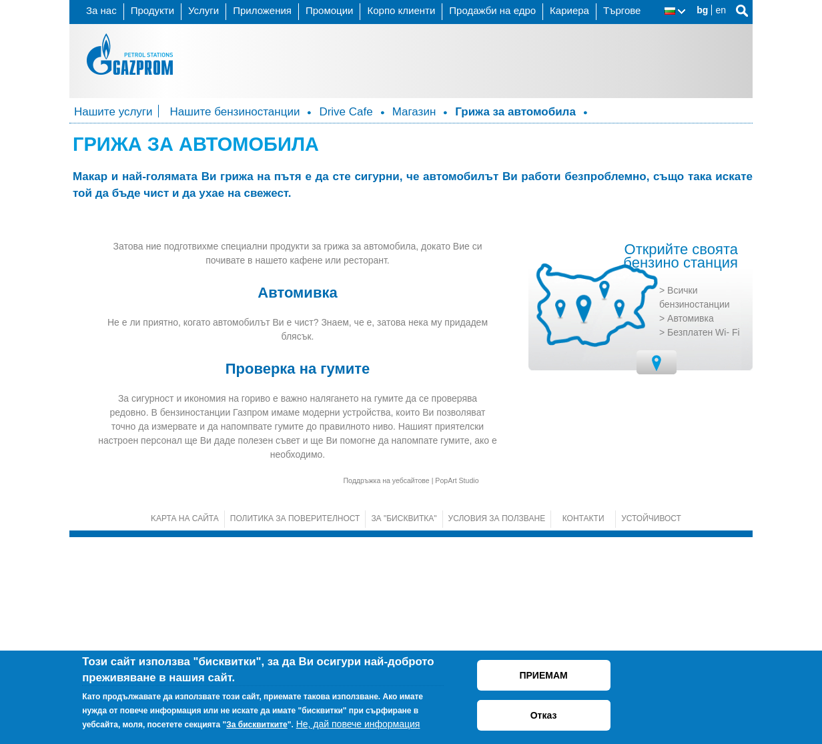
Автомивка (690, 524)
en (720, 10)
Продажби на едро (492, 10)
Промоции (329, 10)
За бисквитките (257, 724)
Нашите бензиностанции (235, 111)
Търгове (622, 10)
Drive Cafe (345, 111)
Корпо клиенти (401, 10)
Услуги (203, 10)
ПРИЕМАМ (543, 675)
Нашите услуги (113, 111)
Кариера (569, 10)
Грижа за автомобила (515, 111)
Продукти (152, 10)
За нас (101, 10)
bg (702, 10)
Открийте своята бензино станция (680, 463)
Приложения (262, 10)
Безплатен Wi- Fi (703, 538)
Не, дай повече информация (358, 724)
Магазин (414, 111)
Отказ (543, 715)
